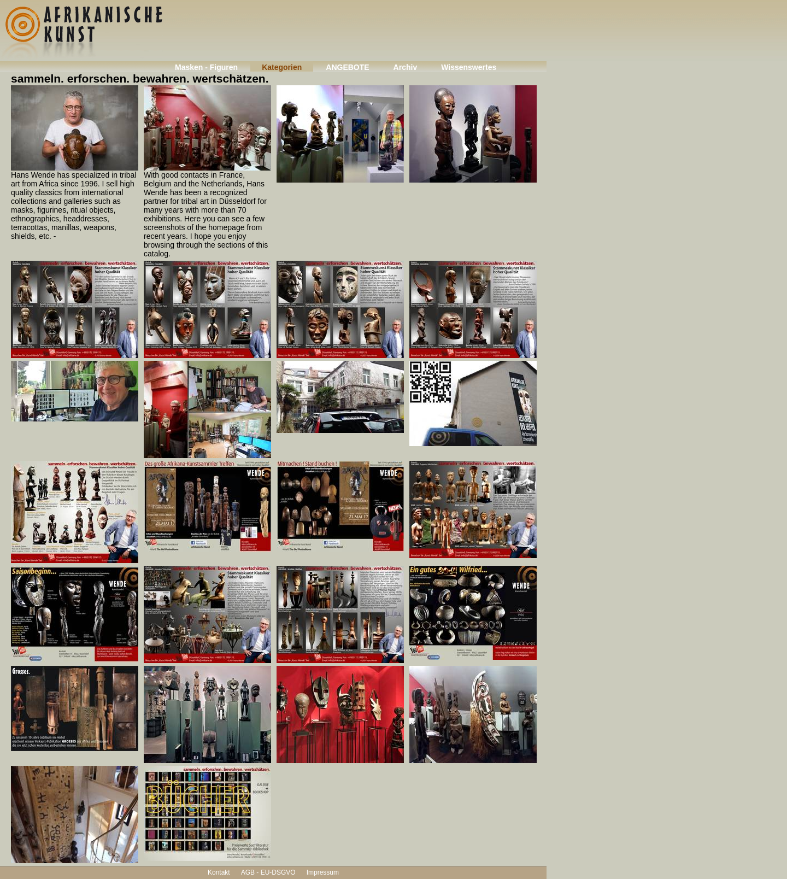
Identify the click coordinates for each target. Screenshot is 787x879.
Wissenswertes (468, 67)
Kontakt (219, 872)
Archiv (405, 67)
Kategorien (282, 67)
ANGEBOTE (347, 67)
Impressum (323, 872)
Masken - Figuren (206, 67)
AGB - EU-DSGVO (268, 872)
